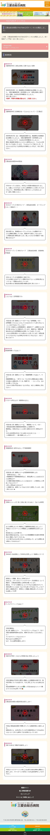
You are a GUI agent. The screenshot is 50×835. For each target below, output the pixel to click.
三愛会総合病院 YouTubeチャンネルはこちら (11, 46)
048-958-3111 (25, 9)
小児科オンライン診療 (12, 826)
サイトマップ (25, 794)
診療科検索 (37, 826)
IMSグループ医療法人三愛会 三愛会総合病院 (13, 4)
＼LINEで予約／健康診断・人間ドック (37, 830)
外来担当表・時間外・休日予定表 (12, 830)
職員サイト (25, 788)
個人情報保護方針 (25, 791)
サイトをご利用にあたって (25, 797)
